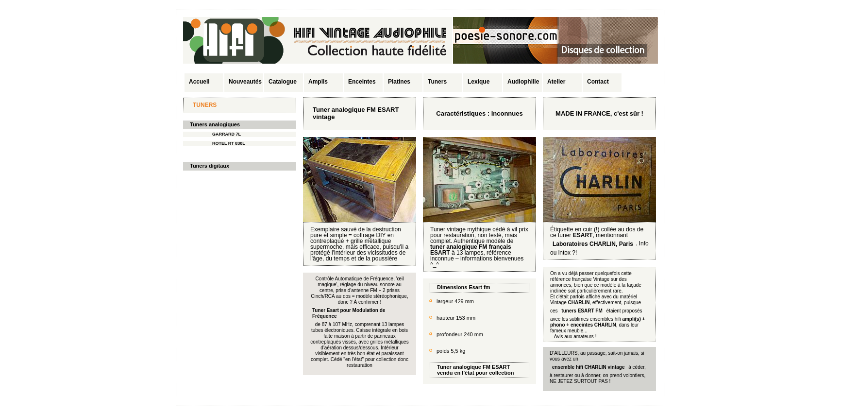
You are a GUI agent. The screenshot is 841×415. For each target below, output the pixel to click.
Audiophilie (523, 81)
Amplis (318, 81)
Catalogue (283, 81)
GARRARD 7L (226, 134)
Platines (399, 81)
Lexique (478, 81)
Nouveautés (245, 81)
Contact (598, 81)
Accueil (199, 81)
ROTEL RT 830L (228, 143)
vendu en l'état (455, 373)
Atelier (556, 81)
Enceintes (362, 81)
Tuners (437, 81)
